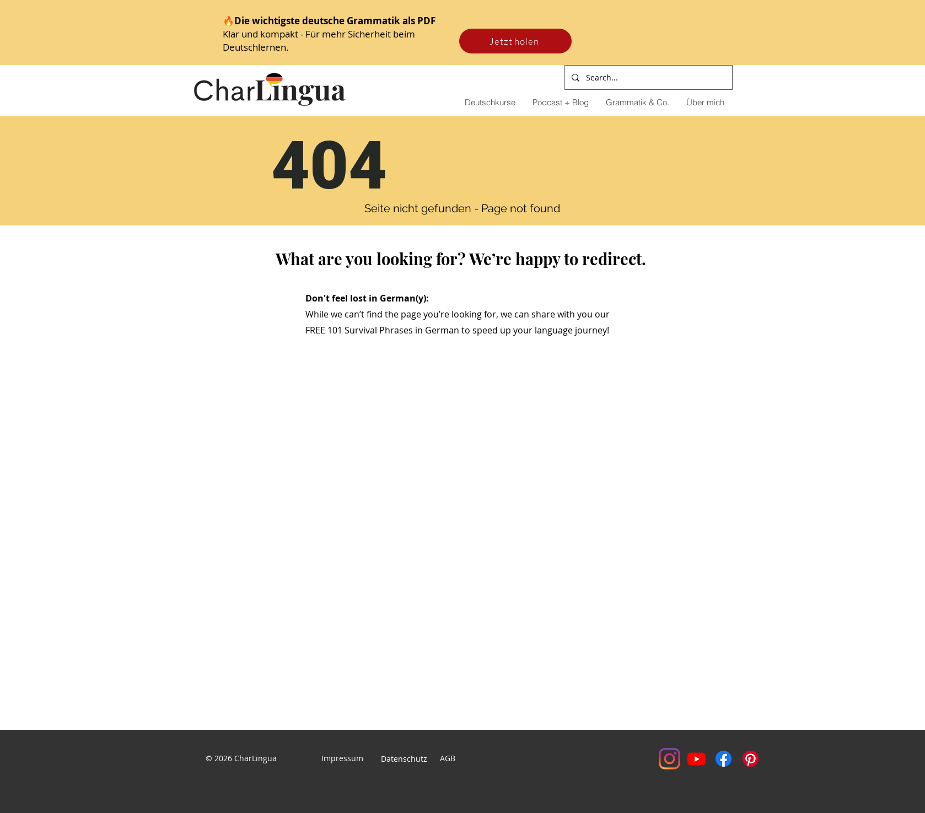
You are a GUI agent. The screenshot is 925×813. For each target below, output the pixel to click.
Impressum (342, 758)
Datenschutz (405, 758)
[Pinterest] (750, 758)
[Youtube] (696, 758)
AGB (447, 758)
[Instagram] (669, 758)
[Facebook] (723, 758)
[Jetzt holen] (515, 41)
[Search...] (647, 77)
